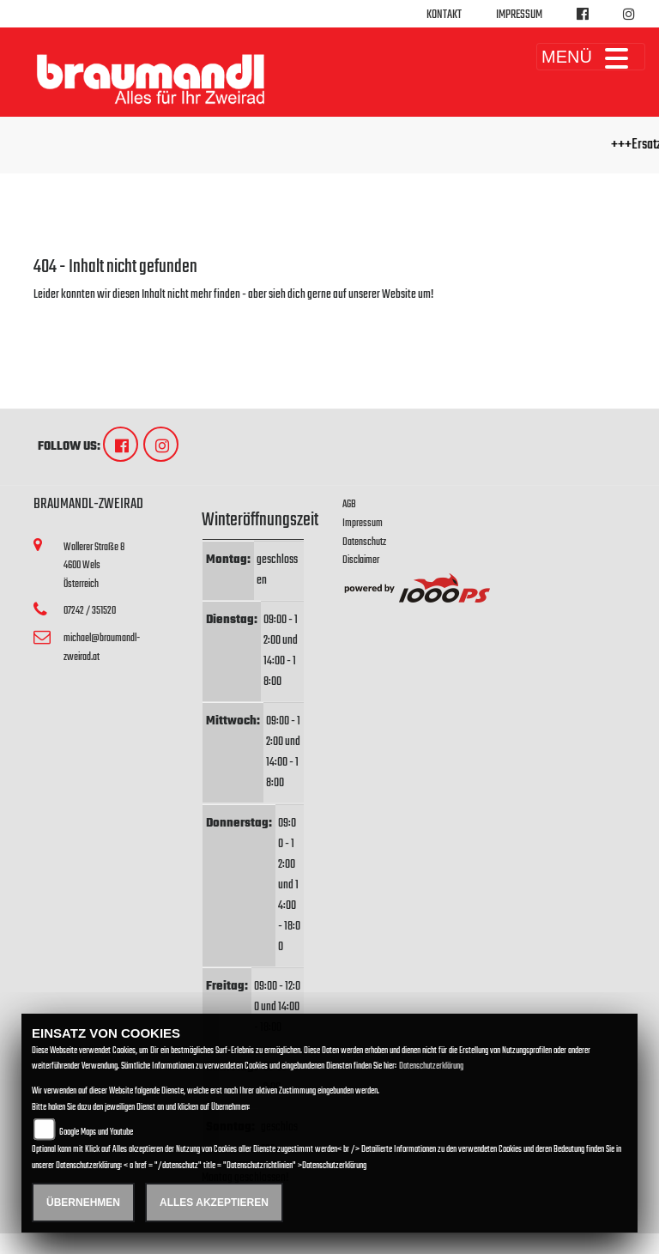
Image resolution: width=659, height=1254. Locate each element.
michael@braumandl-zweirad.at (101, 647)
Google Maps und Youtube (96, 1132)
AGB (349, 504)
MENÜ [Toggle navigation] (590, 56)
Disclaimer (360, 560)
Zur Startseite (61, 315)
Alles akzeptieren (214, 1202)
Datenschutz (364, 542)
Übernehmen (83, 1202)
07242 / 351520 (89, 611)
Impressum (519, 15)
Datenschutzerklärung (431, 1066)
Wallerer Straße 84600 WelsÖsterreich (93, 565)
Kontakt (444, 15)
